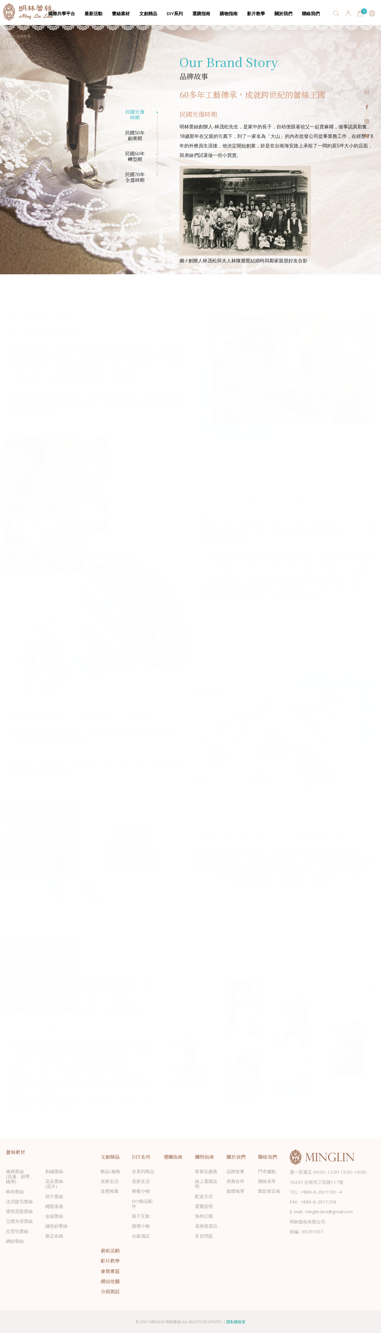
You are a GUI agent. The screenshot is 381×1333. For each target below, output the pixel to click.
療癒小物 (141, 1191)
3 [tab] (157, 154)
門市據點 (267, 1171)
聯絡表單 (267, 1181)
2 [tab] (157, 133)
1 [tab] (157, 112)
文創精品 (148, 13)
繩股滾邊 (54, 1206)
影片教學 (256, 13)
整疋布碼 (54, 1236)
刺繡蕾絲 (54, 1171)
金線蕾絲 (54, 1216)
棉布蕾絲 (15, 1192)
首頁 (9, 36)
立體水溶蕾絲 (19, 1221)
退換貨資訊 (206, 1226)
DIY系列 (175, 13)
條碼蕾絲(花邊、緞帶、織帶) (20, 1176)
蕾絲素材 (121, 13)
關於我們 (283, 13)
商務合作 (235, 1181)
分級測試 (141, 1236)
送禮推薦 (109, 1191)
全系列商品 (143, 1171)
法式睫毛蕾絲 (19, 1201)
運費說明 (204, 1206)
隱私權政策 (236, 1321)
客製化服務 (206, 1171)
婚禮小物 (141, 1226)
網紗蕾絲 (15, 1241)
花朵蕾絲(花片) (54, 1183)
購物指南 (229, 13)
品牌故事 (235, 1171)
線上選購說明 (206, 1183)
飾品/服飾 (110, 1171)
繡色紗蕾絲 (56, 1226)
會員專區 (110, 1271)
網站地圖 (110, 1281)
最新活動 (93, 13)
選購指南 (201, 13)
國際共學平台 (61, 13)
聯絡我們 (311, 13)
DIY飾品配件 (142, 1203)
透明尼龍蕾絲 (19, 1211)
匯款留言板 (269, 1191)
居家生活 (109, 1181)
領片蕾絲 (54, 1196)
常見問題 (204, 1236)
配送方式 (204, 1196)
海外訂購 (204, 1216)
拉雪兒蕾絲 (17, 1231)
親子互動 (141, 1216)
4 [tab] (157, 175)
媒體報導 (235, 1191)
